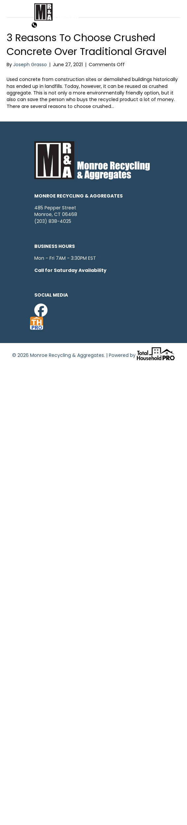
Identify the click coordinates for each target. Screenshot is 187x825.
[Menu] (150, 43)
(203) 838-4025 (52, 221)
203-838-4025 (59, 25)
